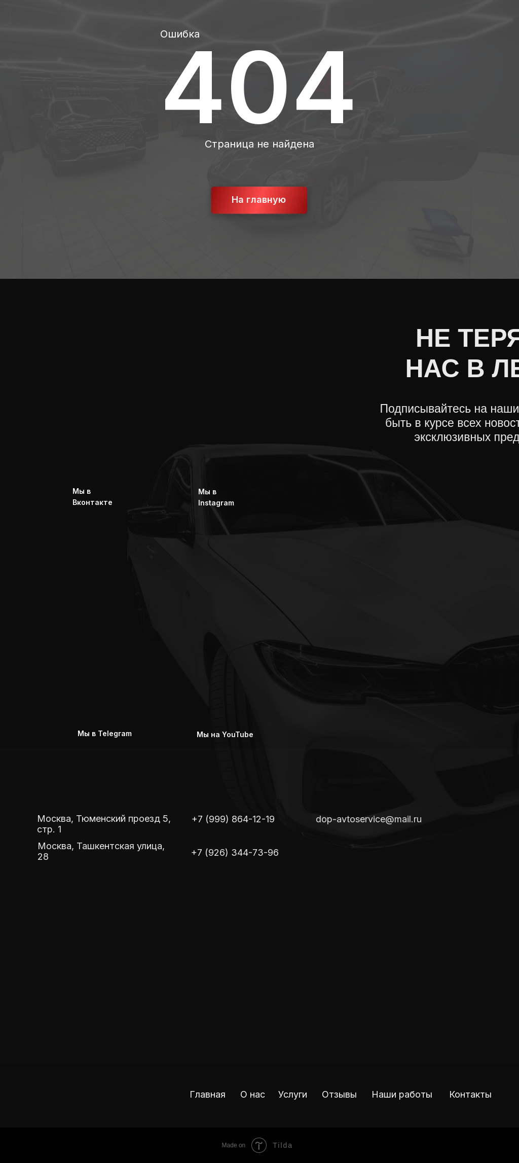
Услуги (292, 1094)
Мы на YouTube (225, 734)
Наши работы (402, 1094)
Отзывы (339, 1094)
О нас (252, 1094)
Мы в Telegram (105, 733)
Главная (208, 1094)
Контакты (470, 1094)
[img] (326, 847)
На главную (259, 199)
